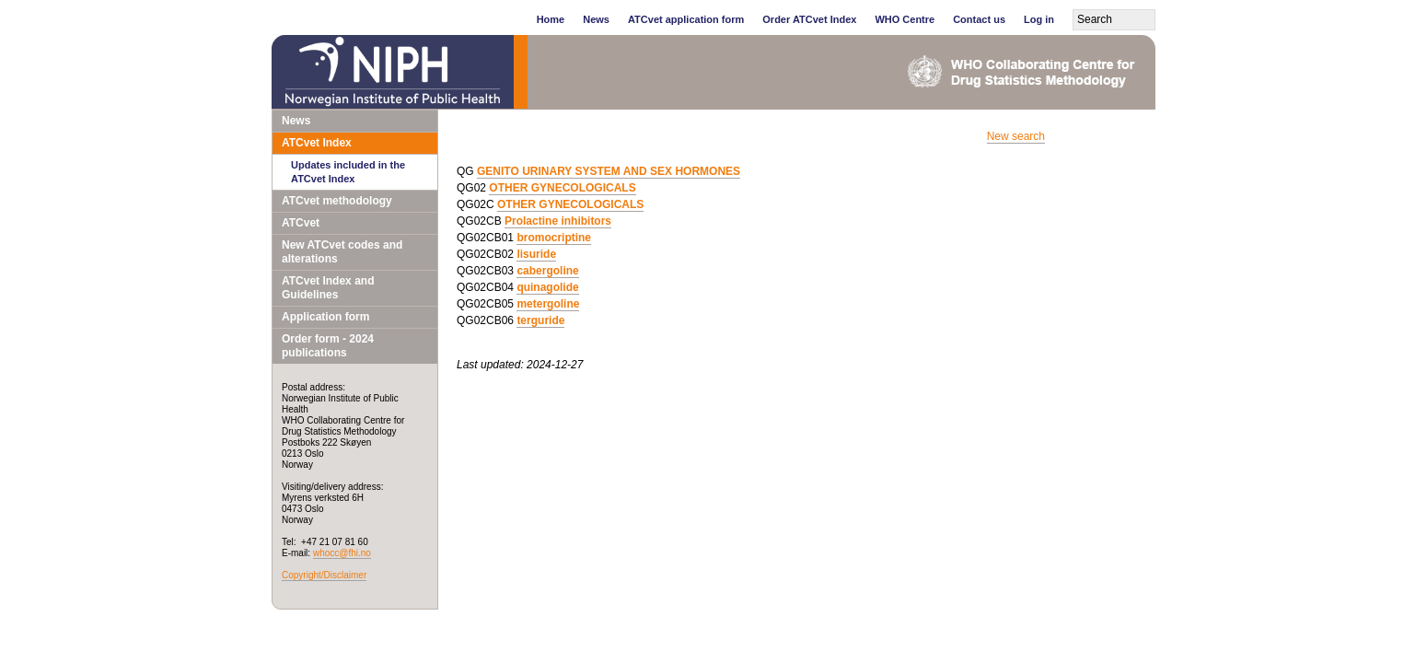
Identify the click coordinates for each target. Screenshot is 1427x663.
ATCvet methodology (337, 200)
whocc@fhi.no (342, 553)
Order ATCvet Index (809, 19)
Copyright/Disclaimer (324, 575)
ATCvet (300, 222)
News (596, 19)
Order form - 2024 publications (328, 345)
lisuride (536, 254)
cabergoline (547, 270)
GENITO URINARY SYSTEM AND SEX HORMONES (608, 171)
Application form (325, 316)
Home (551, 19)
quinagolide (547, 287)
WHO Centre (904, 19)
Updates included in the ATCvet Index (348, 171)
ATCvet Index (317, 142)
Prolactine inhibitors (558, 221)
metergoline (547, 303)
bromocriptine (553, 237)
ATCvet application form (686, 19)
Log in (1039, 19)
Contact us (979, 19)
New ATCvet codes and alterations (342, 251)
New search (1016, 136)
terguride (540, 320)
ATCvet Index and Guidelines (328, 287)
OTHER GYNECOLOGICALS (562, 187)
